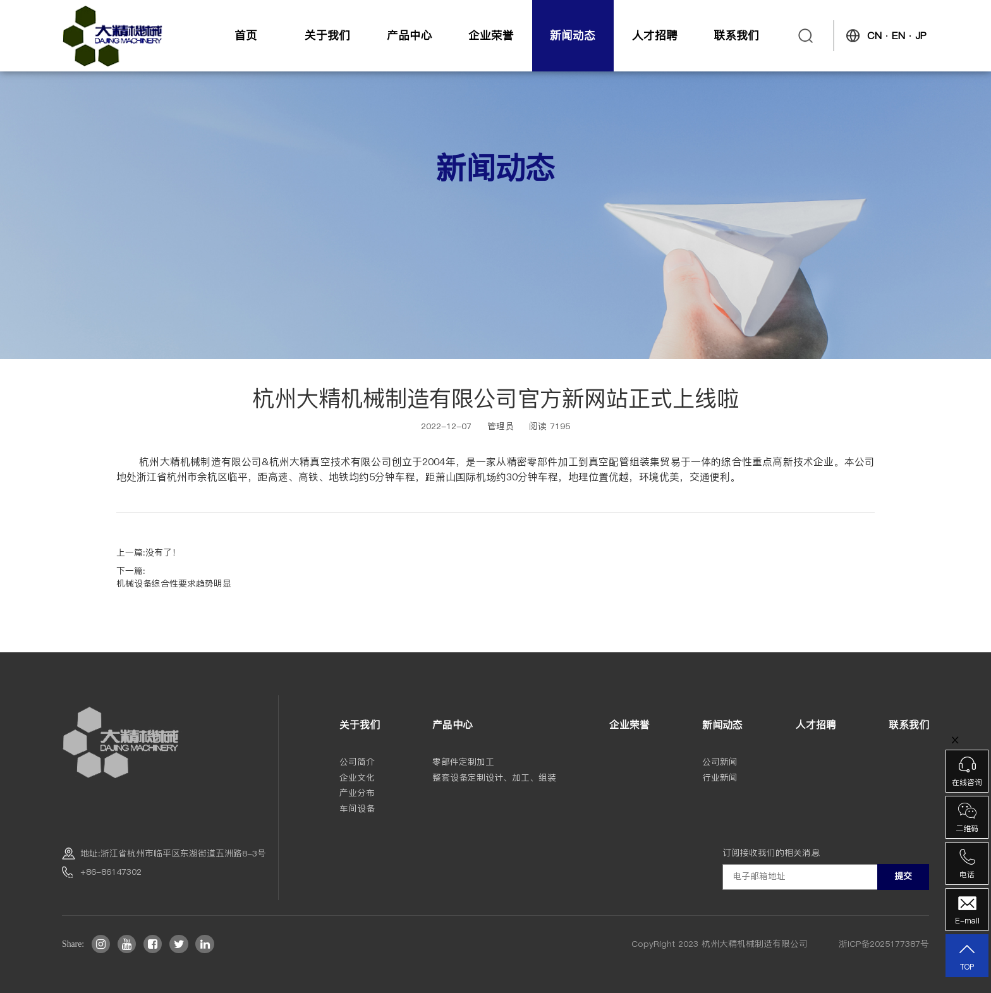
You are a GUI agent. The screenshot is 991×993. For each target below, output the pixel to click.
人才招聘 (655, 35)
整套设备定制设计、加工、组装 (494, 778)
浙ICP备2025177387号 (884, 943)
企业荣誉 (491, 35)
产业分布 (357, 793)
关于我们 (327, 35)
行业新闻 (720, 778)
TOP (967, 956)
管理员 (500, 426)
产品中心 (409, 35)
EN (898, 35)
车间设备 (357, 809)
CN (874, 35)
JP (921, 35)
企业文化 (357, 778)
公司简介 (357, 762)
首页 (245, 35)
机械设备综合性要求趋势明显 (173, 584)
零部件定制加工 (463, 762)
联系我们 (736, 35)
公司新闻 (720, 762)
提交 (903, 876)
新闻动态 (572, 35)
